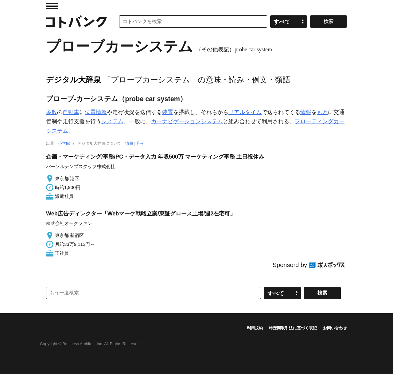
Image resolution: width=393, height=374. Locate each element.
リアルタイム (245, 112)
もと (322, 112)
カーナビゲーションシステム (187, 121)
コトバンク (76, 21)
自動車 (71, 112)
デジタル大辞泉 (73, 79)
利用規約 (255, 328)
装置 (167, 112)
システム (112, 121)
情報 (305, 112)
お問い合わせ (335, 328)
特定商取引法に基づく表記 (293, 328)
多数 (51, 112)
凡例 (140, 143)
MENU (52, 6)
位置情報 (96, 112)
